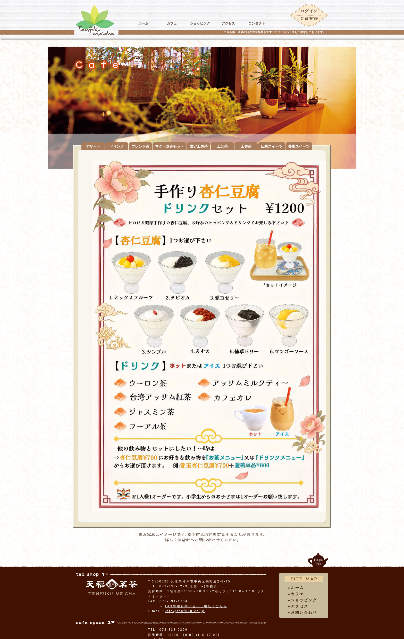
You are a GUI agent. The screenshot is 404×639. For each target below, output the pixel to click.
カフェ (171, 23)
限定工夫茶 (199, 146)
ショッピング (200, 23)
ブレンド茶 (140, 146)
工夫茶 (246, 146)
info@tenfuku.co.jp (185, 611)
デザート (93, 146)
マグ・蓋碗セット (169, 146)
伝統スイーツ (271, 146)
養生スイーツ (299, 146)
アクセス (228, 23)
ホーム (143, 23)
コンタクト (257, 23)
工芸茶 (222, 146)
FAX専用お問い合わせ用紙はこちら (196, 606)
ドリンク (117, 146)
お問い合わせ (304, 612)
